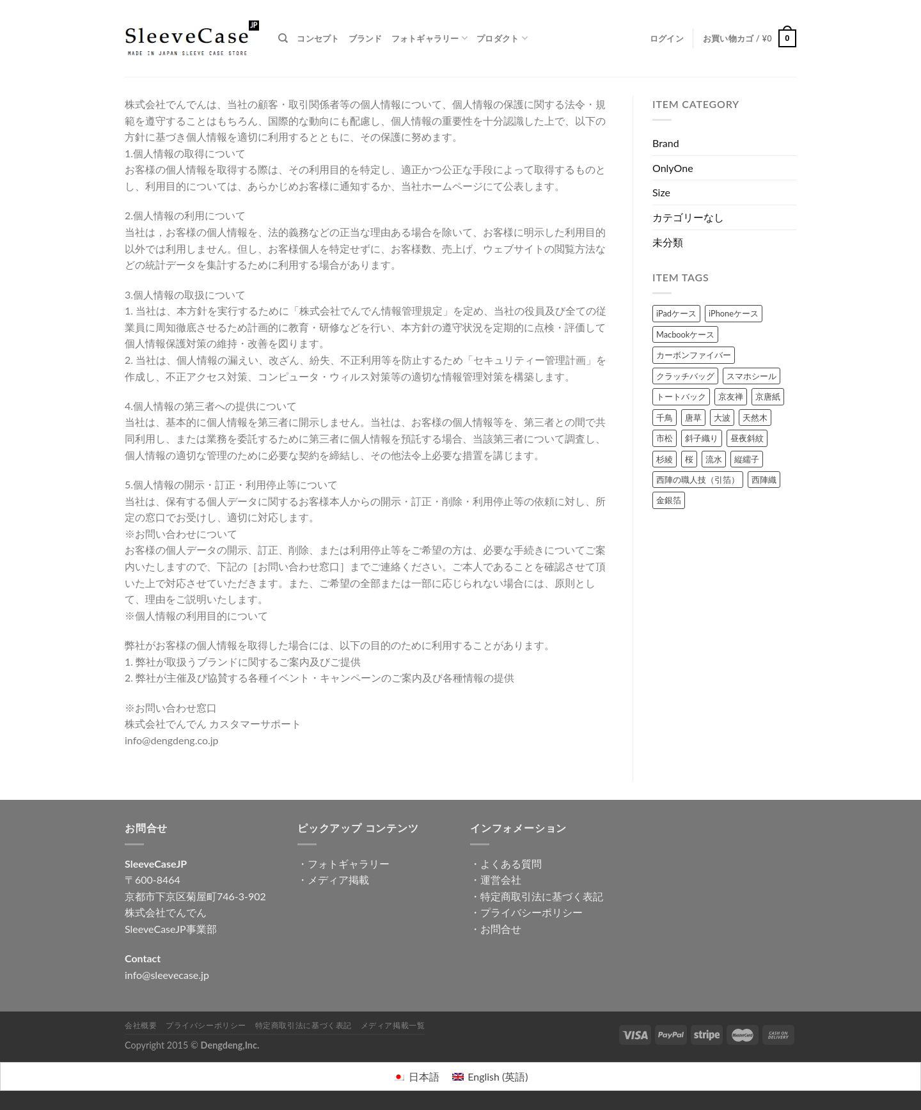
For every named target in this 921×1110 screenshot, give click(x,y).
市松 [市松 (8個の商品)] (664, 438)
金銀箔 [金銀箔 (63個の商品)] (668, 500)
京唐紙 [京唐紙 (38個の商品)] (767, 396)
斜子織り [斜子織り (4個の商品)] (701, 438)
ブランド (365, 38)
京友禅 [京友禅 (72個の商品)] (730, 396)
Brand (665, 143)
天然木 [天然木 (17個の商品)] (755, 417)
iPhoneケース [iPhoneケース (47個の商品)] (734, 313)
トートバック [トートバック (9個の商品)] (681, 396)
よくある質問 (511, 863)
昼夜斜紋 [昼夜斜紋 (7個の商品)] (747, 438)
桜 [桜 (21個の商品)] (689, 459)
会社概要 (141, 1025)
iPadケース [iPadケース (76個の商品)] (676, 313)
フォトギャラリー (429, 38)
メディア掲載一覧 (393, 1025)
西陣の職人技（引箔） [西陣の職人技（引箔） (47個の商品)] (697, 479)
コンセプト (318, 38)
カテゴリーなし (688, 217)
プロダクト (502, 38)
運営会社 (500, 879)
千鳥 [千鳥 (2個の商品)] (664, 417)
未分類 (667, 242)
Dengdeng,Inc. (230, 1045)
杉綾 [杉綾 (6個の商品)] (664, 459)
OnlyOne (672, 168)
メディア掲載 (338, 879)
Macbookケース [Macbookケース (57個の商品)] (685, 334)
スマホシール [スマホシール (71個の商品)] (751, 376)
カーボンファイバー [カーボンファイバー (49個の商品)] (693, 355)
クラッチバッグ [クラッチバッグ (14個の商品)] (685, 376)
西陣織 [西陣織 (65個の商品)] (764, 479)
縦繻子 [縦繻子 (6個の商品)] (746, 459)
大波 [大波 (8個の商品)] (722, 417)
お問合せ (500, 929)
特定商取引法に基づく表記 (541, 896)
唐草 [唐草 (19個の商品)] (693, 417)
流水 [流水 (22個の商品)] (713, 459)
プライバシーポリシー (531, 912)
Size (661, 192)
